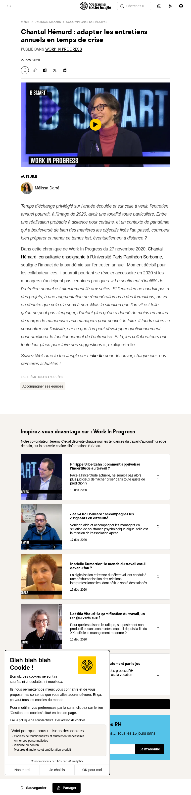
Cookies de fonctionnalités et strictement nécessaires (49, 736)
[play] (95, 125)
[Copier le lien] (35, 70)
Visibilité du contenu (27, 745)
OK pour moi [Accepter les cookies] (92, 770)
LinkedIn (95, 355)
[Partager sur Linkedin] (65, 70)
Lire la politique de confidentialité (31, 720)
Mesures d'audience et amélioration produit (42, 749)
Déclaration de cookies (70, 720)
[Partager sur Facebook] (45, 70)
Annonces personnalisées (31, 740)
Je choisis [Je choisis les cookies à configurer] (57, 770)
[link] (63, 49)
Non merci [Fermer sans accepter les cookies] (22, 770)
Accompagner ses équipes (86, 22)
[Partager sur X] (55, 70)
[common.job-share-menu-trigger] (66, 788)
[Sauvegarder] (25, 70)
